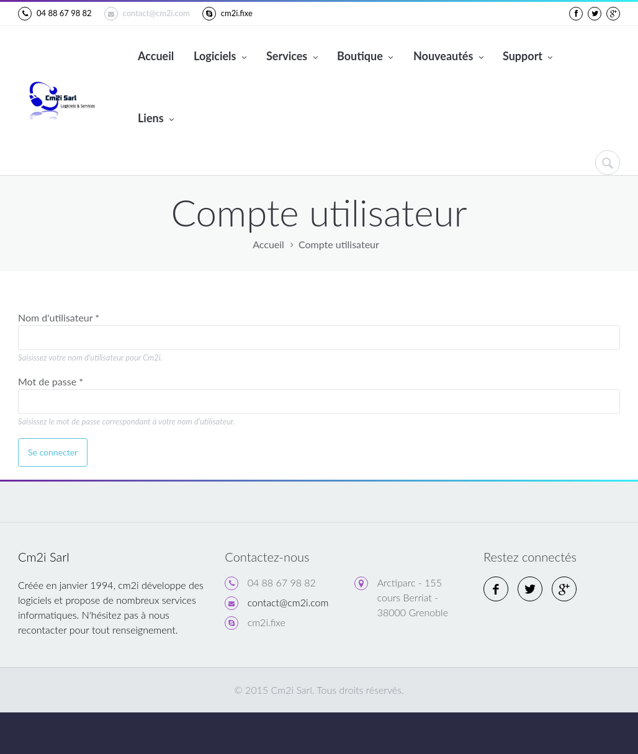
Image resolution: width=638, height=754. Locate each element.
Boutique (365, 57)
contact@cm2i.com (147, 13)
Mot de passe (50, 381)
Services (292, 57)
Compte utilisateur (339, 244)
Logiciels (220, 57)
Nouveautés (448, 57)
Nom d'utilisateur (58, 317)
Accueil (156, 56)
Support (527, 57)
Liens (156, 119)
